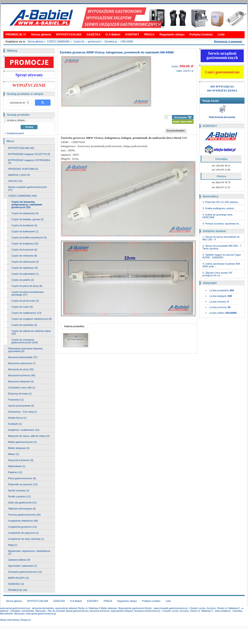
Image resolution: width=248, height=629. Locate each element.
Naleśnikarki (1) (16, 466)
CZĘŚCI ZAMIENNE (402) (22, 195)
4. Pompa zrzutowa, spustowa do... (221, 223)
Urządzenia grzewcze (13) (22, 526)
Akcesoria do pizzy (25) (21, 369)
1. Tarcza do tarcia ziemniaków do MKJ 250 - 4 (221, 238)
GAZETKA (93, 34)
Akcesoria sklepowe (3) (21, 381)
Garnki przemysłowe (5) (21, 405)
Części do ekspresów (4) (24, 213)
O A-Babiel (112, 34)
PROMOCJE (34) (17, 590)
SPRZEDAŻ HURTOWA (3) (23, 169)
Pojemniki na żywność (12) (22, 484)
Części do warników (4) (24, 325)
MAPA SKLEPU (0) (18, 578)
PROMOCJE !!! (16, 34)
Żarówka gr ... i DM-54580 (119, 41)
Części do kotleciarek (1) (24, 231)
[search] (19, 103)
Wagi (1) (12, 545)
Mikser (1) (13, 454)
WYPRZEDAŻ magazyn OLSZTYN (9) (29, 154)
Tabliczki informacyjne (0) (22, 508)
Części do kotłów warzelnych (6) (29, 237)
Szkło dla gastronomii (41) (22, 502)
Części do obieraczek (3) (25, 261)
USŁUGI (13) (15, 181)
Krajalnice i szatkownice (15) (23, 430)
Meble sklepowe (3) (18, 448)
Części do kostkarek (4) (24, 225)
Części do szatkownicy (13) (26, 312)
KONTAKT (132, 34)
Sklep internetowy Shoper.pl (15, 619)
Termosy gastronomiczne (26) (24, 514)
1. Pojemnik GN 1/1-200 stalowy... (220, 202)
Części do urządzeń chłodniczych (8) (31, 319)
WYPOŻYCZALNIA (68, 34)
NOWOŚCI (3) (16, 584)
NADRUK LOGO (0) (19, 175)
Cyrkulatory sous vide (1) (21, 387)
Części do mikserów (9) (24, 255)
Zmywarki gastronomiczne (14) (25, 571)
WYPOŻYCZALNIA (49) (21, 148)
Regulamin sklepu (172, 34)
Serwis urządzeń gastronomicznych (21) (27, 188)
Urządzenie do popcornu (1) (23, 532)
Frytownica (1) (16, 399)
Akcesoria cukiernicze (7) (22, 363)
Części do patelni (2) (22, 280)
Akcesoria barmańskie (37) (22, 357)
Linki (221, 34)
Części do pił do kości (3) (25, 300)
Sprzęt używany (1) (18, 490)
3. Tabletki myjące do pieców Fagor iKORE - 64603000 (221, 256)
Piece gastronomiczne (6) (22, 478)
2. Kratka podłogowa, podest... (219, 208)
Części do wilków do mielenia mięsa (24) (31, 332)
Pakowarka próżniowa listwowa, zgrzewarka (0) (25, 350)
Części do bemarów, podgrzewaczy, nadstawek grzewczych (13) (26, 204)
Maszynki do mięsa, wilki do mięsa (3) (29, 436)
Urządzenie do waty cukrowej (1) (26, 539)
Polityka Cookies (201, 34)
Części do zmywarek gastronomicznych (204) (24, 341)
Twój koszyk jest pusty (222, 117)
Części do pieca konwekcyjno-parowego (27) (27, 293)
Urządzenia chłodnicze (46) (23, 520)
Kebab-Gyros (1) (17, 417)
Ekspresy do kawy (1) (20, 393)
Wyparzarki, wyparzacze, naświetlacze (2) (29, 552)
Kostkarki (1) (15, 423)
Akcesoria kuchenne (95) (21, 375)
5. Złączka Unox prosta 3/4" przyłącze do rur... (217, 274)
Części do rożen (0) (22, 306)
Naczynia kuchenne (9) (20, 460)
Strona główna (41, 34)
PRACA (149, 34)
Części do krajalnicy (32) (24, 243)
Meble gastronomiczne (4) (22, 442)
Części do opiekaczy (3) (24, 267)
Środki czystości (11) (19, 496)
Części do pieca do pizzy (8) (26, 286)
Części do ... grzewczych (87, 41)
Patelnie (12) (15, 472)
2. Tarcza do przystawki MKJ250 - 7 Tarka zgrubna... (221, 247)
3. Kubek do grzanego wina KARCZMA (217, 216)
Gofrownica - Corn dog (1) (22, 411)
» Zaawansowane (14, 133)
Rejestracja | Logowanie (228, 41)
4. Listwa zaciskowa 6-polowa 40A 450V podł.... (221, 265)
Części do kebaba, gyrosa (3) (27, 219)
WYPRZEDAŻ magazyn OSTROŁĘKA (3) (29, 161)
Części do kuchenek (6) (24, 249)
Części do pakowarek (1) (25, 273)
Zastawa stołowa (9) (19, 559)
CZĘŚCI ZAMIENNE (58, 41)
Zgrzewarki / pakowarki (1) (22, 565)
